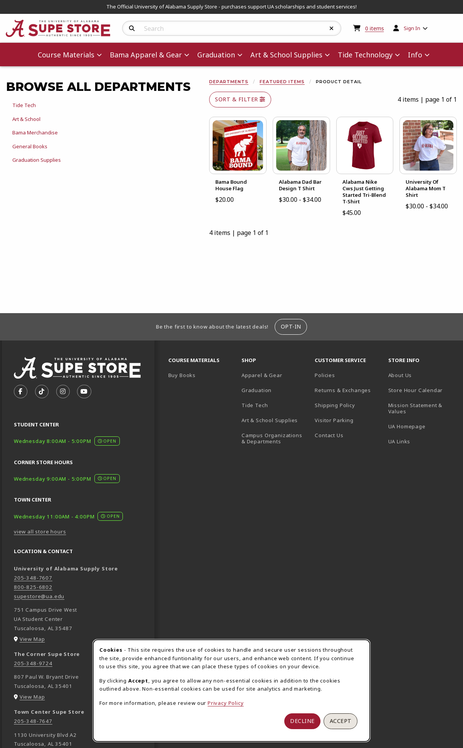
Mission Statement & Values (415, 408)
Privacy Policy (226, 702)
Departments (228, 81)
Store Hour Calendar (421, 390)
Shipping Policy (335, 405)
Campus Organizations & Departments (275, 438)
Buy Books (182, 375)
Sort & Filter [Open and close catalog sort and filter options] (240, 99)
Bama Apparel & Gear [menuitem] (146, 54)
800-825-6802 (33, 587)
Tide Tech (255, 405)
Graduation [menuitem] (216, 54)
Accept (341, 721)
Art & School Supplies (270, 420)
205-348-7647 (33, 721)
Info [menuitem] (415, 54)
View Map (32, 639)
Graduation (257, 390)
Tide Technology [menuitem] (365, 54)
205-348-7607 (33, 577)
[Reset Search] (331, 28)
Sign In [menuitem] (412, 28)
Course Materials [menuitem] (66, 54)
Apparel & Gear (262, 375)
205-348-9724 (33, 663)
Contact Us (329, 435)
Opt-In (291, 326)
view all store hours (40, 531)
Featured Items (282, 81)
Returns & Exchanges (343, 390)
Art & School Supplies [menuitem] (286, 54)
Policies (325, 375)
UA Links (399, 441)
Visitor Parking (334, 420)
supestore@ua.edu (39, 596)
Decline (302, 721)
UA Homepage (421, 426)
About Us (400, 375)
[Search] (132, 28)
